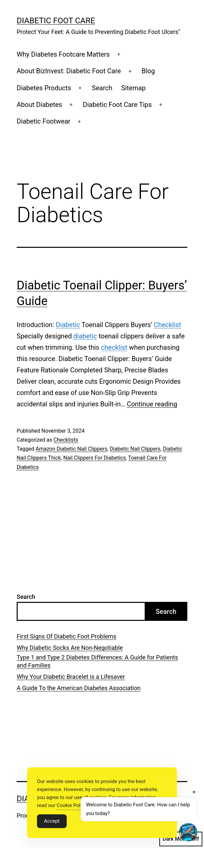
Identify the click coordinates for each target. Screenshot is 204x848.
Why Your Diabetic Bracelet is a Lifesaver (71, 676)
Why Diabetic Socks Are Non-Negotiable (70, 647)
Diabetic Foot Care (56, 20)
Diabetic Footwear (43, 121)
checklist (114, 347)
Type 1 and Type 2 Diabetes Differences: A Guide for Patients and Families (97, 661)
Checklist (167, 325)
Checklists (65, 440)
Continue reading (152, 404)
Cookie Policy (72, 805)
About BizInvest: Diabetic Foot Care (69, 71)
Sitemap (133, 88)
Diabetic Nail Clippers (135, 449)
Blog (148, 71)
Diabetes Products (44, 88)
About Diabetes (39, 105)
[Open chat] (188, 832)
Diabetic (68, 325)
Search (102, 88)
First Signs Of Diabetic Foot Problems (66, 636)
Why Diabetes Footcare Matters (63, 54)
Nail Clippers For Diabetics (94, 458)
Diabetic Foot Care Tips (117, 105)
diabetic (85, 336)
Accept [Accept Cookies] (52, 821)
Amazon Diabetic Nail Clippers (71, 449)
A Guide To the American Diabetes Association (79, 687)
